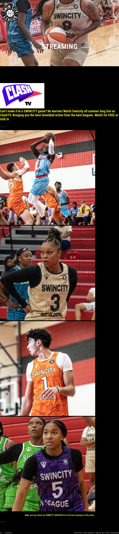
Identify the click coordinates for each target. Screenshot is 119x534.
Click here (3, 126)
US (1, 533)
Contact (8, 533)
